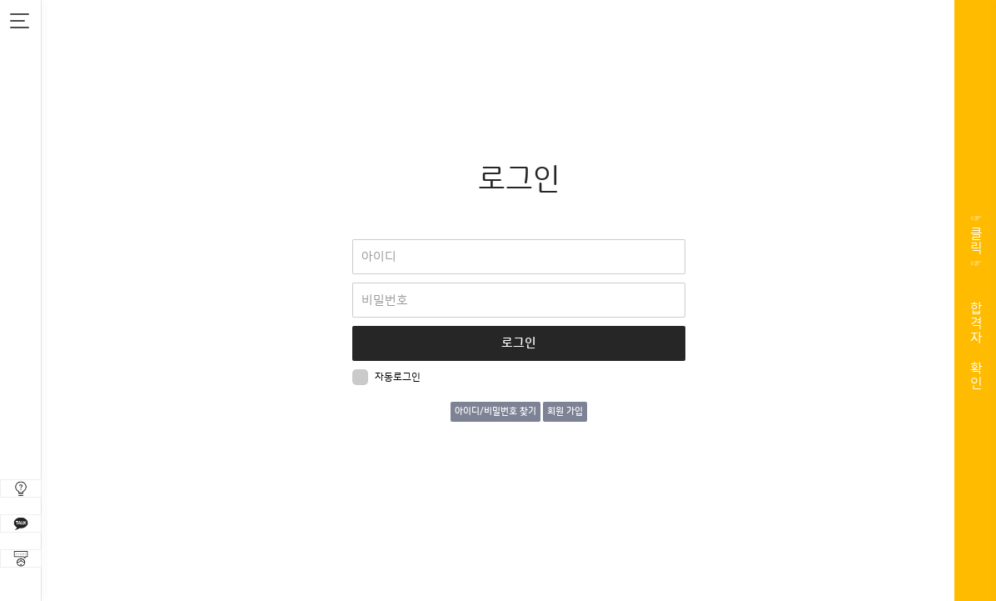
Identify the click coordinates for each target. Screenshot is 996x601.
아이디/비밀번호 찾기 (495, 412)
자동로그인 (386, 377)
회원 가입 (565, 412)
